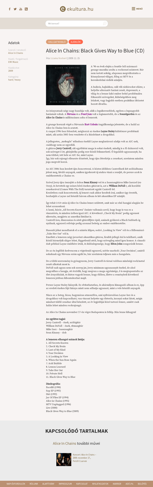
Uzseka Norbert (59, 58)
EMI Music (13, 61)
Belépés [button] (142, 483)
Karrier (117, 483)
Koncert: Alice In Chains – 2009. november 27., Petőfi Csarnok (76, 458)
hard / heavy (14, 79)
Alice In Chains (15, 52)
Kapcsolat (82, 483)
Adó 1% (129, 483)
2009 (10, 70)
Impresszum (65, 483)
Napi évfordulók (16, 483)
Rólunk (34, 483)
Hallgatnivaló (57, 41)
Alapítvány (48, 483)
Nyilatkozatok (100, 483)
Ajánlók (76, 41)
